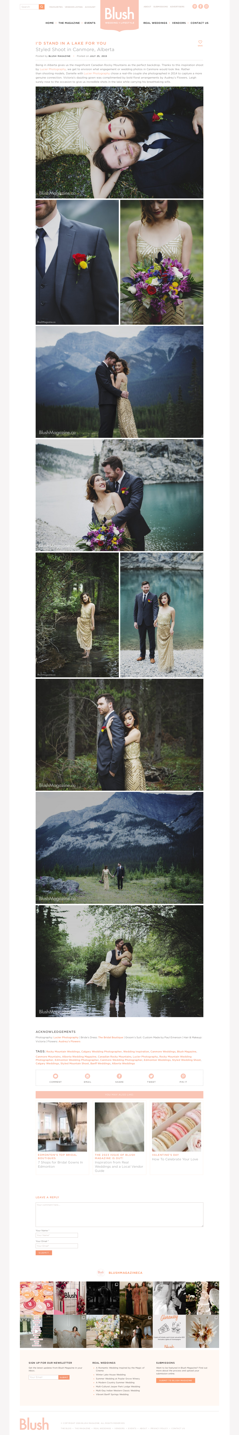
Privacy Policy (159, 1428)
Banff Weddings (100, 1063)
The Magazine (69, 23)
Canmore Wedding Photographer (121, 1060)
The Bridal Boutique (110, 1037)
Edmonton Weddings (157, 1060)
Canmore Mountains (48, 1056)
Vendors (179, 23)
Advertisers (177, 7)
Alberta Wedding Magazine (79, 1056)
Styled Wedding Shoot (186, 1060)
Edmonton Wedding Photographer (77, 1060)
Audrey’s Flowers (69, 1041)
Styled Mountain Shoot (74, 1063)
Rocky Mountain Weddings (63, 1051)
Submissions (160, 7)
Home (50, 23)
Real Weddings (155, 23)
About (147, 7)
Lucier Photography (53, 69)
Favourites (56, 7)
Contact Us (200, 23)
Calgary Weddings (47, 1063)
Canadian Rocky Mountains (114, 1056)
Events (90, 23)
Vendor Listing (74, 7)
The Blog (66, 1428)
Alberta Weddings (123, 1063)
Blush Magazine (186, 1051)
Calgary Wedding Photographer (101, 1051)
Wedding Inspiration (136, 1051)
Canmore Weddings (163, 1051)
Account (90, 7)
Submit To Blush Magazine (175, 1380)
